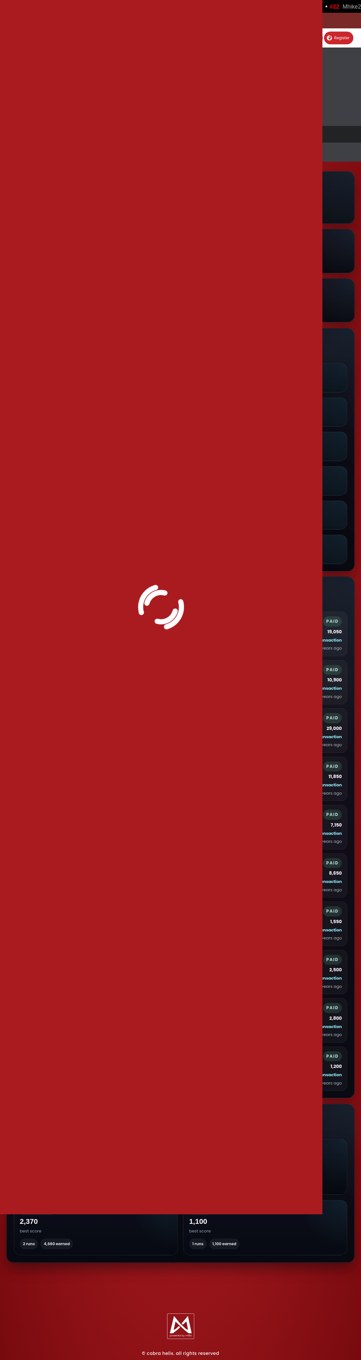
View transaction (324, 640)
